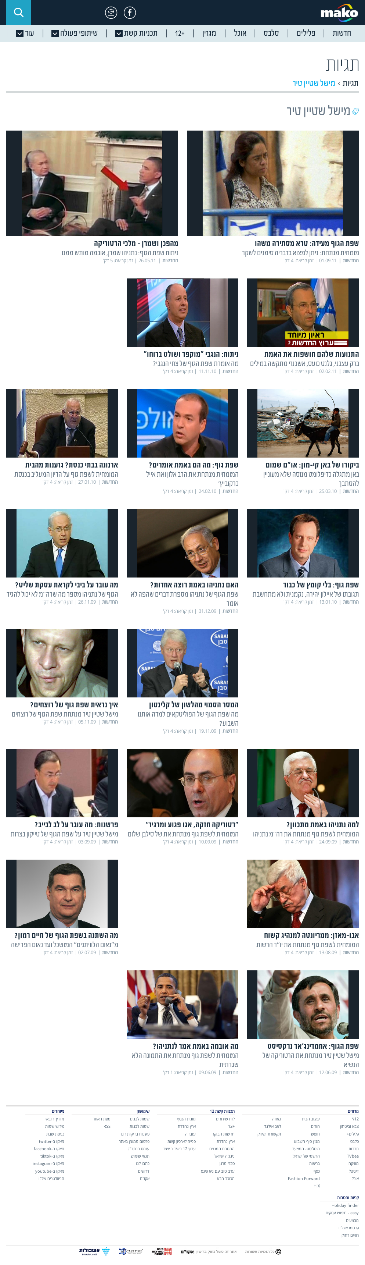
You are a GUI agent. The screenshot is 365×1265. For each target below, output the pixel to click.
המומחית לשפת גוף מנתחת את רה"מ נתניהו (306, 834)
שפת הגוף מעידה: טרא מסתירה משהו (307, 244)
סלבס (354, 1141)
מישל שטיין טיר (314, 83)
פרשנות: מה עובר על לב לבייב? (76, 825)
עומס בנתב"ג (138, 1148)
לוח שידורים (225, 1119)
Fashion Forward (304, 1178)
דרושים (143, 1171)
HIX (317, 1185)
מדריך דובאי (55, 1119)
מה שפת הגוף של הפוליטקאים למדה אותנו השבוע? (188, 719)
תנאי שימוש (140, 1156)
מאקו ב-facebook (49, 1148)
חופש (315, 1134)
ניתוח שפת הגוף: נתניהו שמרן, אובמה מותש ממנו (120, 253)
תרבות (353, 1148)
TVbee (353, 1156)
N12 (355, 1119)
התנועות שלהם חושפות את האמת (311, 354)
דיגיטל (354, 1171)
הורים (315, 1126)
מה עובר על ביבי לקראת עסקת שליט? (66, 585)
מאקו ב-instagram (48, 1163)
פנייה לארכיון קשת (181, 1141)
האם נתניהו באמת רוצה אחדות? (194, 585)
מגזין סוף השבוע (307, 1141)
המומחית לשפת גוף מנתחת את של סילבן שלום (183, 834)
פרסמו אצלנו (349, 1227)
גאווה (276, 1119)
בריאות (314, 1163)
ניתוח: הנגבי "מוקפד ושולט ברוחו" (191, 354)
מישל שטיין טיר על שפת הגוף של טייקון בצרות (64, 834)
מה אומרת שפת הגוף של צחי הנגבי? (196, 364)
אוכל (355, 1178)
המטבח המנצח (222, 1148)
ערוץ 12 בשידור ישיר (179, 1148)
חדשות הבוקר (223, 1134)
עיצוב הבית (311, 1119)
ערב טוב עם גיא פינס (218, 1171)
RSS (107, 1126)
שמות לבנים (139, 1119)
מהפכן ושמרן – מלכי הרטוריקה (136, 244)
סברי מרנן (227, 1163)
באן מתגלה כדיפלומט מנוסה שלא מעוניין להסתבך (311, 479)
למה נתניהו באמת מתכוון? (322, 825)
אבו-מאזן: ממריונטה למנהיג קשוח (311, 936)
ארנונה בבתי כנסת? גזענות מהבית (71, 465)
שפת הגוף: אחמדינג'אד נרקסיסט (313, 1046)
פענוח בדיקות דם (135, 1134)
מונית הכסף (186, 1119)
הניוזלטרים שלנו (51, 1178)
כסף (317, 1171)
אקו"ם (144, 1178)
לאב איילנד (272, 1126)
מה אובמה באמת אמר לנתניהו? (196, 1046)
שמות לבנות (139, 1126)
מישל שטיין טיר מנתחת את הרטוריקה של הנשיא (311, 1060)
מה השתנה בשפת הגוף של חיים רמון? (66, 936)
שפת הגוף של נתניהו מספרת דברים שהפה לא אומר (185, 599)
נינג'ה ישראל (224, 1156)
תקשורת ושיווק (269, 1134)
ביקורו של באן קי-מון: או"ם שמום (312, 465)
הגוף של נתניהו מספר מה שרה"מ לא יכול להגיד (62, 594)
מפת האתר (102, 1119)
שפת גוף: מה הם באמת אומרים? (194, 465)
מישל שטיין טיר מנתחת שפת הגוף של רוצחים (65, 714)
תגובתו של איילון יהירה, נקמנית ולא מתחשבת (306, 594)
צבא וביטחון (349, 1126)
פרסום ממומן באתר (134, 1141)
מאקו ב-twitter (51, 1141)
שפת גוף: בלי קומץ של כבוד (321, 585)
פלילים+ (353, 1134)
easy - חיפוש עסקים (342, 1212)
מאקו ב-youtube (49, 1171)
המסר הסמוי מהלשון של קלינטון (194, 705)
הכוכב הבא (226, 1178)
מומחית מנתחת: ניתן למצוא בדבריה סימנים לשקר (300, 253)
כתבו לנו (142, 1163)
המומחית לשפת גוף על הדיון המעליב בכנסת (66, 474)
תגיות (351, 83)
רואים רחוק (350, 1235)
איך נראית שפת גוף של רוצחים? (74, 705)
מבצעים (352, 1220)
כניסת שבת (55, 1134)
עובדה (190, 1134)
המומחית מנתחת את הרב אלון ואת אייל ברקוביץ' (192, 479)
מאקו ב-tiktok (52, 1156)
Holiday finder (345, 1205)
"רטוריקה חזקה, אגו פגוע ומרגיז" (192, 825)
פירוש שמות (54, 1126)
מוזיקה (353, 1163)
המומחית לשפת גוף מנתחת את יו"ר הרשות (307, 945)
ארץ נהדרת (226, 1141)
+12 (231, 1126)
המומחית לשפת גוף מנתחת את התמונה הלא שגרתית (185, 1060)
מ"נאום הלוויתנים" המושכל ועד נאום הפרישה (64, 945)
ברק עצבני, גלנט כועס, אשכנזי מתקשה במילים (304, 364)
